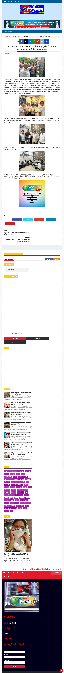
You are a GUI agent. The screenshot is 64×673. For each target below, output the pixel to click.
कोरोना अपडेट (14, 471)
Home (6, 36)
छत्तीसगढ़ (12, 476)
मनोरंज (6, 489)
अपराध (18, 463)
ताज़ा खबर (7, 481)
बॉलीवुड (16, 487)
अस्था (23, 463)
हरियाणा (6, 500)
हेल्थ (11, 500)
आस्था (19, 465)
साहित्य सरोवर (8, 497)
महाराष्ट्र (17, 489)
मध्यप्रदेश (28, 487)
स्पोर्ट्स (20, 497)
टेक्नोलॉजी (14, 479)
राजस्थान (7, 492)
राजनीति (25, 489)
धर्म (26, 481)
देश (23, 481)
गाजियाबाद (7, 473)
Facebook (49, 251)
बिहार (11, 487)
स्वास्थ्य (25, 497)
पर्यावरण (26, 484)
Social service (13, 460)
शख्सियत (7, 494)
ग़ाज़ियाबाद (20, 473)
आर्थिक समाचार (8, 465)
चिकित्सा (7, 476)
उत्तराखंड (22, 468)
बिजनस (6, 487)
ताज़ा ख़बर (14, 481)
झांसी (30, 476)
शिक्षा (18, 494)
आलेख (15, 465)
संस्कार (27, 494)
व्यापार (29, 492)
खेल (27, 471)
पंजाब (21, 484)
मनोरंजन (12, 489)
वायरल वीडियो (23, 492)
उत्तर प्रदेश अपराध (8, 468)
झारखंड (25, 476)
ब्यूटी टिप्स (22, 487)
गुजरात (25, 473)
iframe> (32, 356)
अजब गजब (21, 460)
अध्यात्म (6, 463)
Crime (6, 460)
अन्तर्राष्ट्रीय (13, 463)
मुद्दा (21, 489)
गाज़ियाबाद (14, 473)
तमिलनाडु (26, 479)
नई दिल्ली (7, 484)
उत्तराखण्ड (28, 468)
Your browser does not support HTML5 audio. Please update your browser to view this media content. (16, 262)
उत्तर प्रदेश (25, 465)
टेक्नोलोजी (20, 479)
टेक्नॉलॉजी (7, 479)
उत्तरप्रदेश (16, 468)
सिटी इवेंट (15, 497)
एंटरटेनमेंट (7, 471)
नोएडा (17, 484)
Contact (6, 622)
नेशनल (12, 484)
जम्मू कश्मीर (19, 476)
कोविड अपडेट (21, 471)
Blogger (57, 251)
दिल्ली (19, 481)
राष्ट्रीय (12, 492)
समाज (22, 494)
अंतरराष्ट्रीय (28, 460)
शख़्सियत (13, 494)
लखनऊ (16, 492)
